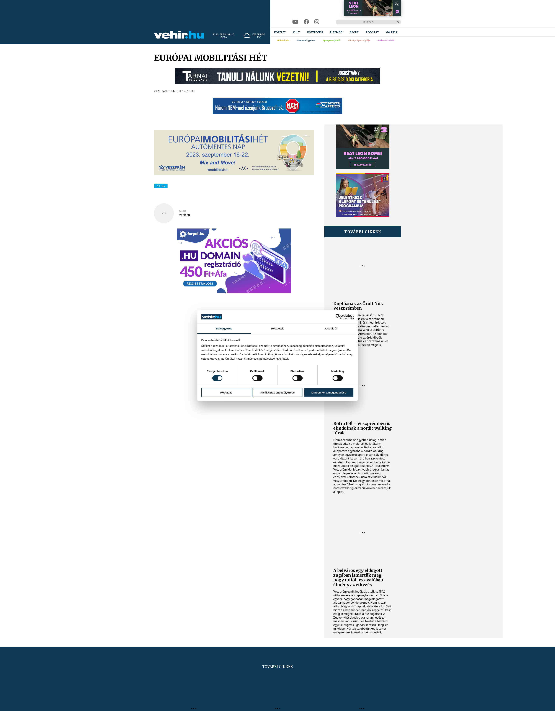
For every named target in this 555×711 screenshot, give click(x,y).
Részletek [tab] (277, 328)
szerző (182, 211)
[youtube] (295, 22)
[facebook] (306, 22)
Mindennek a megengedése (328, 392)
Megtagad (226, 392)
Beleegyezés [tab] (224, 328)
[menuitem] (280, 32)
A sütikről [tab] (331, 328)
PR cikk (161, 186)
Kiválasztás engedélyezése (277, 392)
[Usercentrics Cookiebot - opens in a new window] (338, 316)
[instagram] (316, 22)
